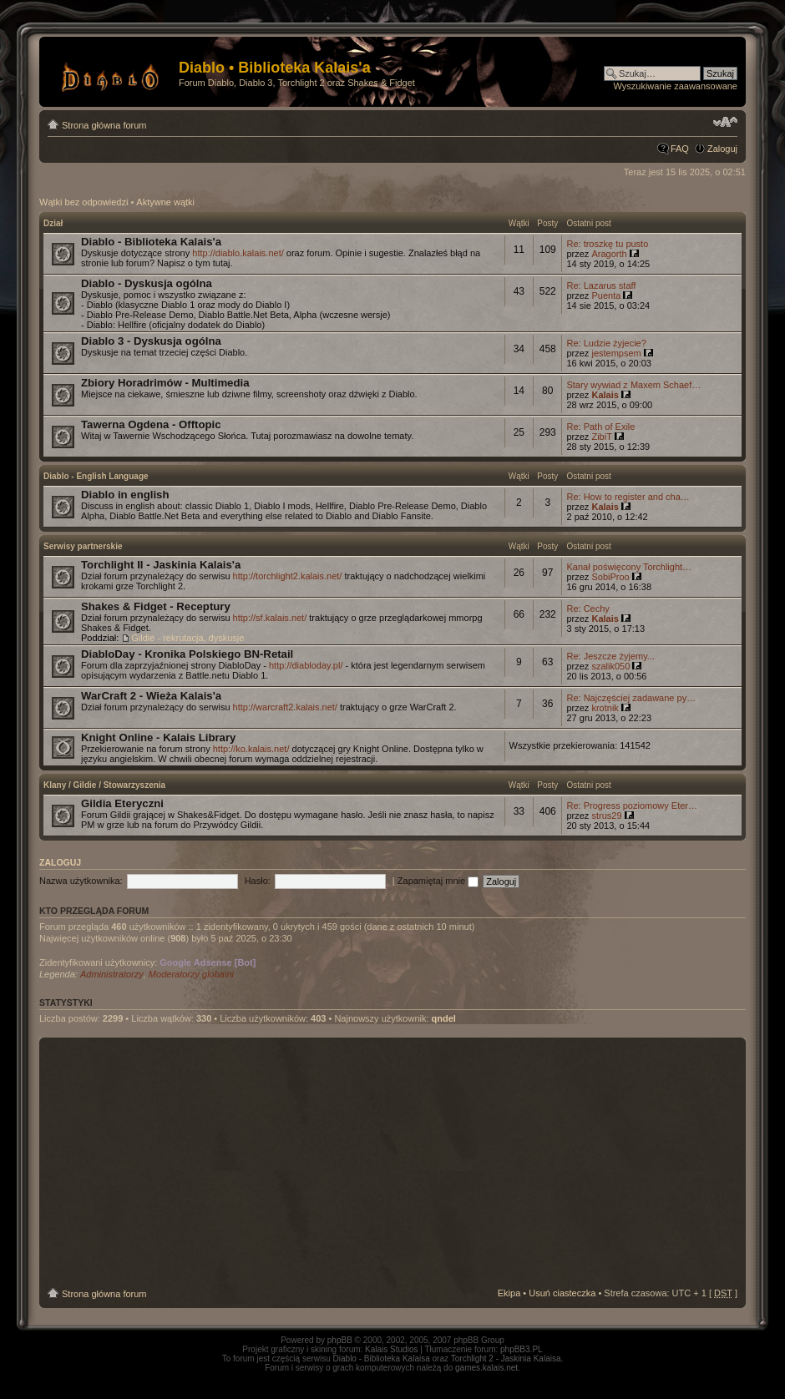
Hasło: (258, 881)
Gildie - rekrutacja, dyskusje (187, 638)
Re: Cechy (587, 609)
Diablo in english (125, 494)
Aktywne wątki (165, 202)
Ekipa (509, 1293)
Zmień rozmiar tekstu (725, 121)
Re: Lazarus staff (601, 285)
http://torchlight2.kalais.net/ (287, 576)
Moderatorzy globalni (191, 974)
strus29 (606, 816)
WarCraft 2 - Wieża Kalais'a (151, 695)
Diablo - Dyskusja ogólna (146, 283)
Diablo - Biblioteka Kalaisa (381, 1358)
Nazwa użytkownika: (81, 881)
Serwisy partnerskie (83, 546)
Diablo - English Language (96, 476)
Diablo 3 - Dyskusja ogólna (151, 341)
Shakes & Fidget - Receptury (155, 606)
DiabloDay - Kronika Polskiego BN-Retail (187, 654)
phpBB (339, 1340)
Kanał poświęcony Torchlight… (628, 567)
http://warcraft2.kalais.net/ (285, 707)
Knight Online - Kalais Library (158, 737)
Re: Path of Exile (600, 427)
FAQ (680, 149)
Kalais (604, 395)
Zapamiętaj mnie (438, 881)
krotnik (604, 708)
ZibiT (601, 437)
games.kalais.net (486, 1367)
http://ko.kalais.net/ (251, 749)
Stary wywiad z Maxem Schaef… (633, 385)
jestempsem (616, 353)
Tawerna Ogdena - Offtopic (151, 424)
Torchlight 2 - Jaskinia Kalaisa (506, 1358)
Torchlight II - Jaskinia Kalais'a (161, 564)
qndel (444, 1018)
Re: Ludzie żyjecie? (606, 343)
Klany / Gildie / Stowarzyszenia (104, 785)
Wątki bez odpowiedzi (83, 202)
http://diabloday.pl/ (305, 665)
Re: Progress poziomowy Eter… (631, 806)
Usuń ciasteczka (562, 1293)
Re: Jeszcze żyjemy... (610, 656)
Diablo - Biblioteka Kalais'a (151, 241)
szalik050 (610, 666)
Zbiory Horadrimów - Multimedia (165, 382)
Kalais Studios (391, 1349)
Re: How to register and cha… (627, 497)
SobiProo (610, 577)
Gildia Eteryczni (122, 803)
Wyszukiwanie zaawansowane (675, 86)
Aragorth (608, 254)
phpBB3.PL (521, 1349)
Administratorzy (112, 974)
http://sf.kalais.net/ (270, 618)
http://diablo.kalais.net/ (237, 253)
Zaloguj (722, 149)
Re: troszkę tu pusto (607, 244)
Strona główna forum (104, 125)
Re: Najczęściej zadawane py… (631, 698)
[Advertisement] (393, 1163)
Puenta (605, 295)
